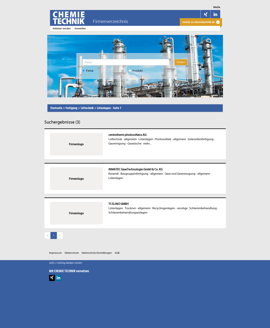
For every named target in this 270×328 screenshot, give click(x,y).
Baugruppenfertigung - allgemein (142, 173)
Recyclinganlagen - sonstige (170, 208)
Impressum (55, 252)
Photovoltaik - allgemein (170, 139)
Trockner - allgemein (138, 208)
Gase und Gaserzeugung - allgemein (187, 173)
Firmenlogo (76, 144)
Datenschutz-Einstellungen (97, 252)
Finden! (181, 62)
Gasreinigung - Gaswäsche (125, 143)
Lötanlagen (145, 139)
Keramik (113, 173)
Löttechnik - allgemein (122, 139)
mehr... (147, 143)
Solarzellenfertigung (201, 139)
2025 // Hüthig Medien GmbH (65, 262)
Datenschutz (72, 252)
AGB (117, 252)
